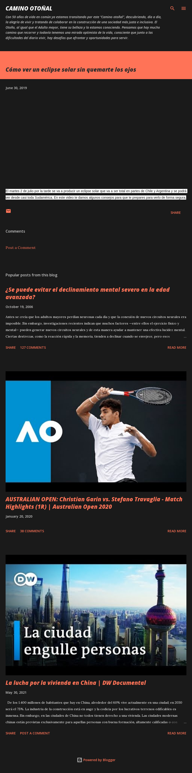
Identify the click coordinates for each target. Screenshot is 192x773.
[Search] (172, 8)
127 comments (33, 347)
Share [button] (176, 212)
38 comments (32, 531)
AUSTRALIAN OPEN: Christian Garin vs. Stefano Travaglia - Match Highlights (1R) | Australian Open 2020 (94, 502)
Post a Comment (21, 247)
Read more (177, 347)
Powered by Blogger (96, 760)
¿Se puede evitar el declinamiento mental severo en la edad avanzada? (88, 293)
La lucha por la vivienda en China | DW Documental (76, 682)
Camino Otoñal (29, 8)
